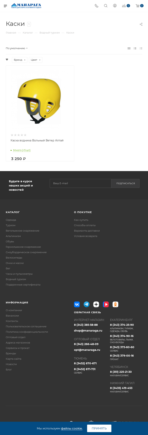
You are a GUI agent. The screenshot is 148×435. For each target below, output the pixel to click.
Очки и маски (15, 263)
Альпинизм (13, 236)
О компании (14, 310)
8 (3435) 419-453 (126, 389)
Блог (9, 369)
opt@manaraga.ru (87, 350)
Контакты (12, 320)
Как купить (81, 219)
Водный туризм (16, 279)
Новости (11, 364)
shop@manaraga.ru (88, 330)
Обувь (10, 241)
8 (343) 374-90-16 (126, 339)
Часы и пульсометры (19, 273)
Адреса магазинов (18, 342)
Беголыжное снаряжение (22, 230)
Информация (17, 302)
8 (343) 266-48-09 (86, 344)
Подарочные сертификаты (23, 284)
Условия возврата (85, 236)
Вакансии (12, 315)
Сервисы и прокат (17, 347)
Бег (8, 268)
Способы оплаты (85, 225)
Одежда (11, 219)
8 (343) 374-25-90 (126, 328)
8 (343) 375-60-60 (126, 348)
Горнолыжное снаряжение (23, 246)
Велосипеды (14, 257)
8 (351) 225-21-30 (126, 373)
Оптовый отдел (15, 337)
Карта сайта (13, 358)
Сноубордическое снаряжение (26, 252)
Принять (99, 428)
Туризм (10, 225)
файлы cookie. (71, 428)
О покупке (83, 212)
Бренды (11, 353)
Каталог (13, 212)
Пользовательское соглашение (26, 326)
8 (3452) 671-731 (90, 370)
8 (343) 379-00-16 (126, 357)
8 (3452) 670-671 (85, 363)
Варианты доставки (87, 230)
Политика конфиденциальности (27, 331)
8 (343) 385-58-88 (86, 325)
